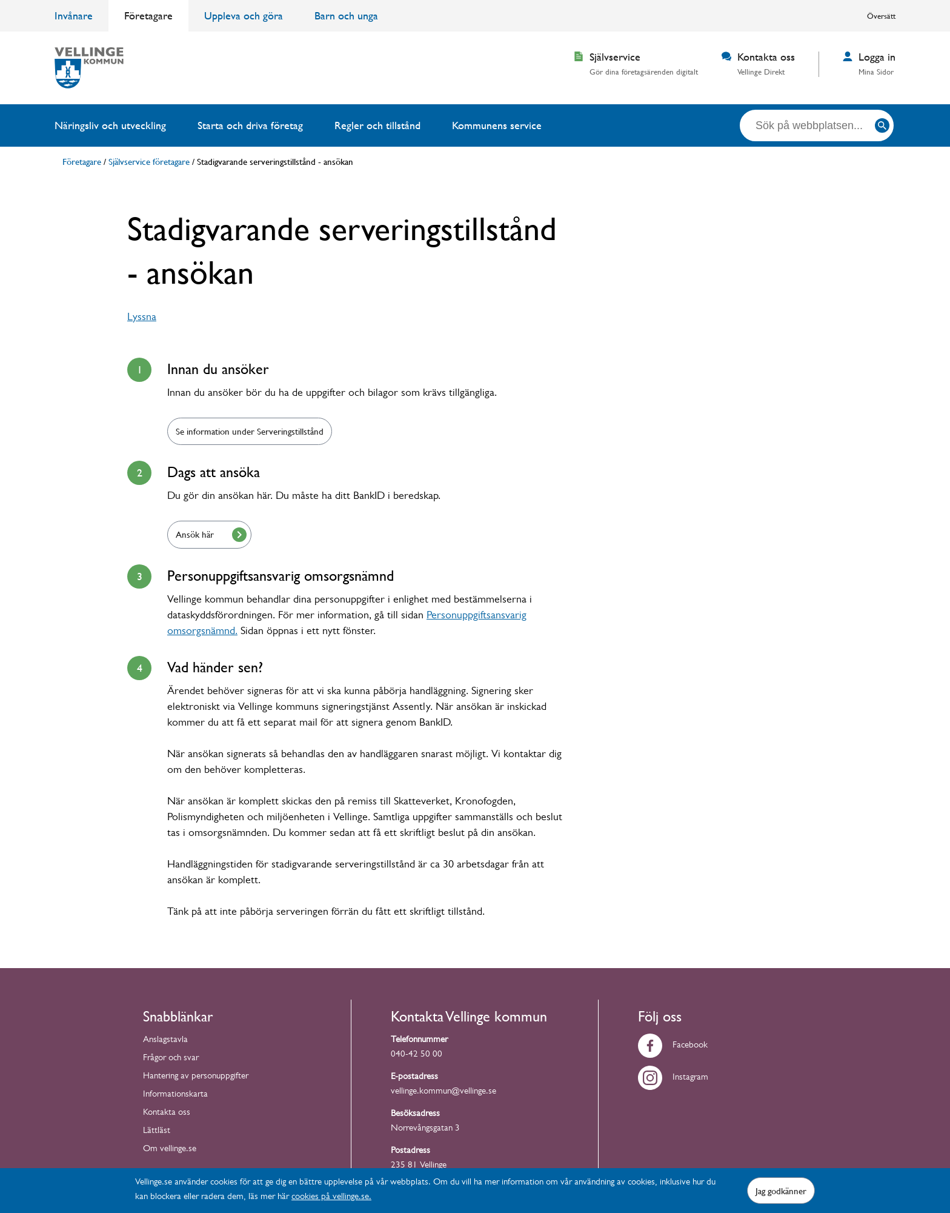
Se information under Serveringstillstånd (250, 431)
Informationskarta (175, 1095)
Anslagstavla (165, 1040)
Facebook (673, 1046)
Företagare (148, 15)
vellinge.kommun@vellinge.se (443, 1092)
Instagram (673, 1078)
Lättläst (156, 1131)
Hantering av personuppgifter (195, 1076)
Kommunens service (497, 125)
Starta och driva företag (250, 125)
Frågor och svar (171, 1058)
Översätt (881, 16)
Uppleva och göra (243, 15)
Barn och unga (346, 15)
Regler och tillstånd (377, 125)
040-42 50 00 (416, 1055)
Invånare (74, 15)
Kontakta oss (166, 1113)
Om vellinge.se (169, 1149)
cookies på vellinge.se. (331, 1197)
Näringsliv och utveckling (110, 125)
